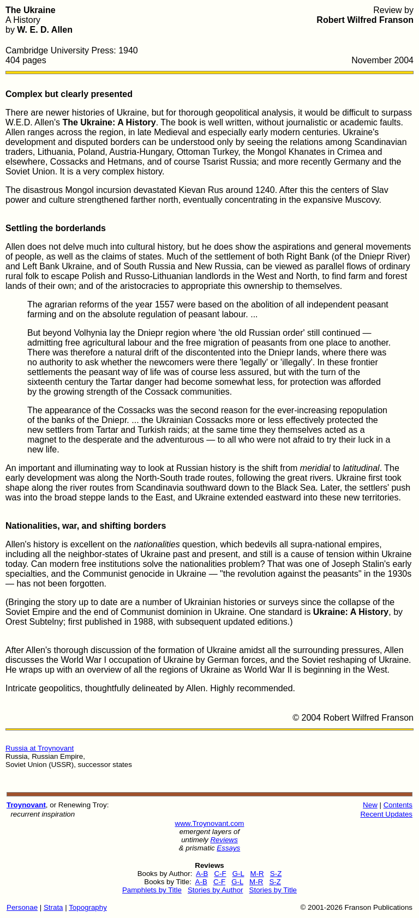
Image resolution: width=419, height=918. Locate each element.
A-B (202, 873)
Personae (22, 907)
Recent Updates (386, 814)
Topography (88, 907)
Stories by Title (273, 890)
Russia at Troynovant (39, 748)
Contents (398, 805)
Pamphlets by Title (152, 890)
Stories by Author (215, 890)
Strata (53, 907)
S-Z (276, 873)
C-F (220, 873)
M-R (257, 873)
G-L (238, 873)
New (370, 805)
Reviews (223, 840)
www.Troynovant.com (209, 823)
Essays (228, 848)
